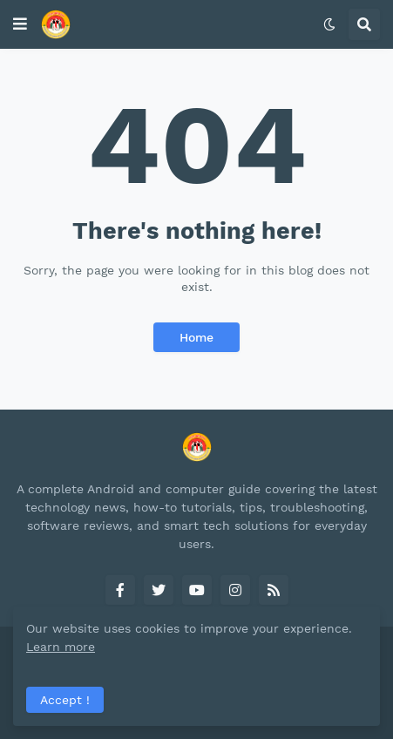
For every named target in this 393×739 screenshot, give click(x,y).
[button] (20, 24)
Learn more (60, 647)
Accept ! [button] (65, 700)
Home (196, 337)
